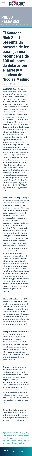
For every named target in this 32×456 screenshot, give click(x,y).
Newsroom (11, 25)
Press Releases (10, 19)
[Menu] (3, 3)
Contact (5, 451)
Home (3, 25)
